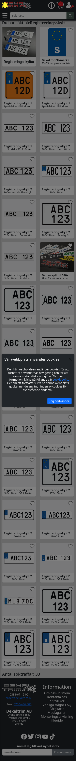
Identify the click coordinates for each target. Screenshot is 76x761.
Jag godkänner (59, 401)
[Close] (70, 359)
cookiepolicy (61, 379)
